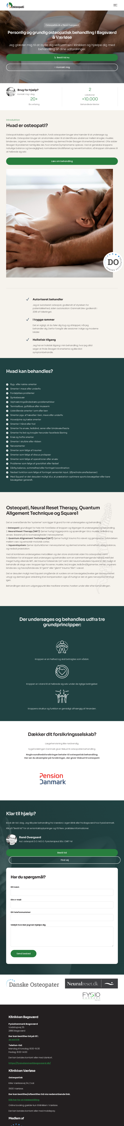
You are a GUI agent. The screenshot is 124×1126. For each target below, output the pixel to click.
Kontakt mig (63, 67)
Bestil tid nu (63, 57)
